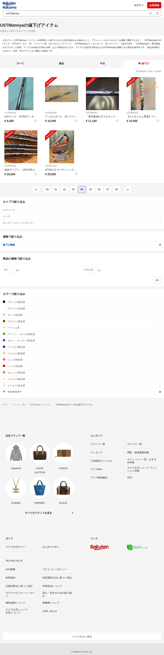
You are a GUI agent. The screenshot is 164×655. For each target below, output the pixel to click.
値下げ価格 (82, 244)
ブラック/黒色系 (82, 301)
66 (99, 189)
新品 (61, 63)
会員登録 (154, 5)
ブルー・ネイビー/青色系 (82, 340)
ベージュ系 (82, 327)
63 (73, 189)
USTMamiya (10, 112)
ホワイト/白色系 (82, 308)
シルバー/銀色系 (82, 378)
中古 (102, 63)
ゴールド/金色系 (82, 385)
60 (47, 189)
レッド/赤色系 (82, 366)
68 (116, 189)
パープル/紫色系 (82, 346)
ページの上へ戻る (82, 636)
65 (90, 189)
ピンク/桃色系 (82, 359)
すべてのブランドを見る (38, 512)
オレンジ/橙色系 (82, 372)
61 (56, 189)
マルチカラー (82, 391)
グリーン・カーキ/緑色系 (82, 334)
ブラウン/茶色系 (82, 321)
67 (108, 189)
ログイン (139, 5)
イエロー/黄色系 (82, 353)
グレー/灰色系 (82, 314)
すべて (20, 63)
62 (64, 189)
